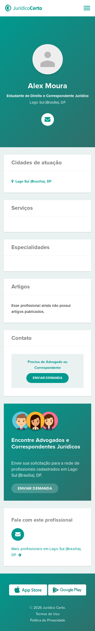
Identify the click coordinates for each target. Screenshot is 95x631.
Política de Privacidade (47, 620)
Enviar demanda (47, 378)
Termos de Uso (48, 614)
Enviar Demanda (35, 488)
